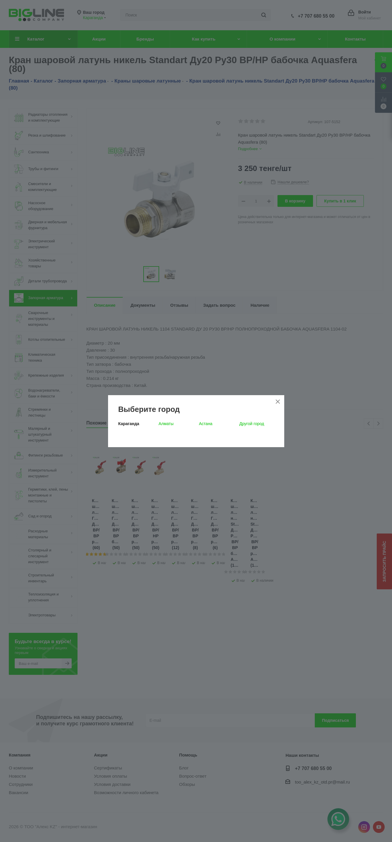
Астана (206, 423)
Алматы (166, 423)
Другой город (251, 423)
